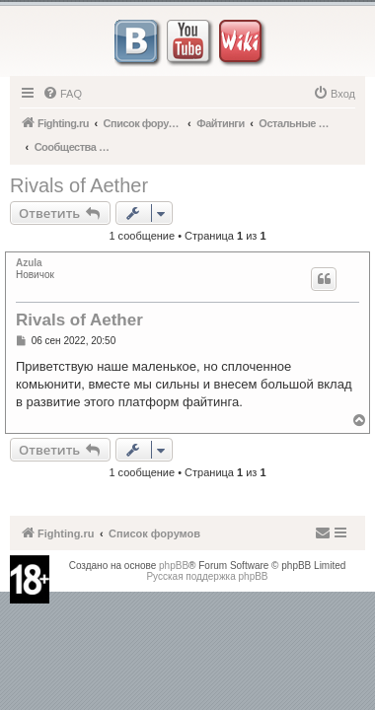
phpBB (173, 565)
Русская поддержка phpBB (206, 576)
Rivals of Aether (79, 185)
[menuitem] (62, 94)
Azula (29, 262)
